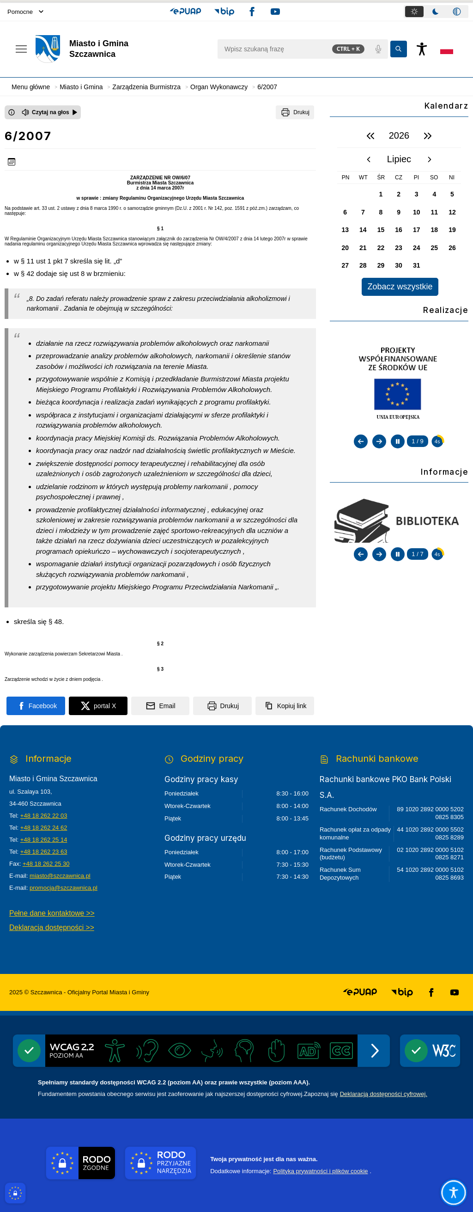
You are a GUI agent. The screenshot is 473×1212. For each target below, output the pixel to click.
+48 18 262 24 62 (43, 827)
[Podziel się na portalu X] (98, 706)
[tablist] (436, 11)
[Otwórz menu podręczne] (21, 49)
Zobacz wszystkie (399, 286)
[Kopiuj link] (284, 706)
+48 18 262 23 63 (43, 851)
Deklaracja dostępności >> (51, 927)
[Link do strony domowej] (122, 49)
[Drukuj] (295, 112)
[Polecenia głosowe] (378, 49)
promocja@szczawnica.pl (63, 887)
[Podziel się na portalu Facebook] (35, 706)
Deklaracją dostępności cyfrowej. (383, 1093)
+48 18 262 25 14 (43, 839)
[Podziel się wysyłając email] (160, 706)
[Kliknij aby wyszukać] (398, 49)
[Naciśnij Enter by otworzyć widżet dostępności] (422, 49)
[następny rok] (427, 136)
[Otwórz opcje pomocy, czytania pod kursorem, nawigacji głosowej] (453, 1192)
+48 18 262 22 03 (43, 815)
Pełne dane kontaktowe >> (52, 913)
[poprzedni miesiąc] (368, 159)
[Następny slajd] (379, 441)
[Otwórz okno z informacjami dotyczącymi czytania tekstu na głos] (11, 112)
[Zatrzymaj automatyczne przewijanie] (398, 441)
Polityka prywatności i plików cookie (320, 1171)
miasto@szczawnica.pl (60, 875)
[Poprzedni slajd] (361, 441)
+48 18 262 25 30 (46, 863)
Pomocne (25, 11)
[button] (185, 11)
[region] (399, 210)
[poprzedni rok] (370, 136)
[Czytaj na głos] (49, 112)
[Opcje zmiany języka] (447, 49)
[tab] (414, 11)
